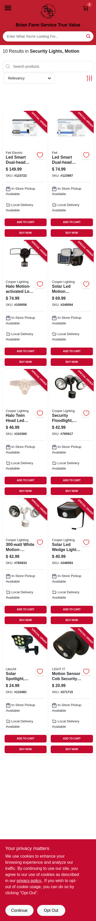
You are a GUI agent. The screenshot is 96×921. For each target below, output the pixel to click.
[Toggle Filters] (89, 78)
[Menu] (8, 8)
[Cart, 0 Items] (85, 8)
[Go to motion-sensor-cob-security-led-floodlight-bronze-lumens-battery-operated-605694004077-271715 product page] (71, 691)
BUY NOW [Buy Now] (25, 232)
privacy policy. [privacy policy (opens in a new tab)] (29, 880)
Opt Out (51, 910)
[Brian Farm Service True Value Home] (48, 11)
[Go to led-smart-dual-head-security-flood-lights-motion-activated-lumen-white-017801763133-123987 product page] (71, 175)
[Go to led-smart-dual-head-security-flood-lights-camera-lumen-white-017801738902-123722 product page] (25, 175)
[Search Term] (48, 36)
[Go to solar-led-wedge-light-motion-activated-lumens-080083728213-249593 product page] (71, 562)
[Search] (88, 36)
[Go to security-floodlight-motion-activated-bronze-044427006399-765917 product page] (71, 433)
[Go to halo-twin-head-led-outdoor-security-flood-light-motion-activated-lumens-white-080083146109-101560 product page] (25, 433)
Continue (19, 910)
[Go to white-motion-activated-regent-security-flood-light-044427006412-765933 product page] (25, 562)
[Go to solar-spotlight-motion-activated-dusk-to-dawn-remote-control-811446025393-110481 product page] (25, 691)
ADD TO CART (26, 222)
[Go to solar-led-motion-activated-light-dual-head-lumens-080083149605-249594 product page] (71, 304)
